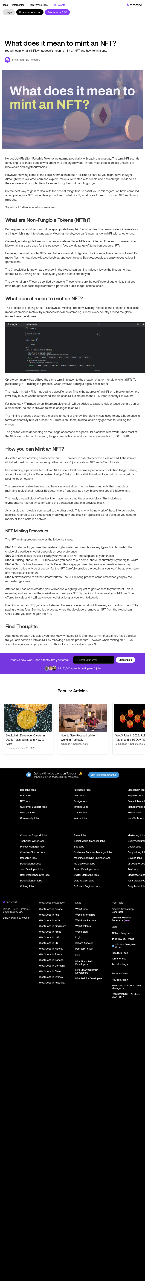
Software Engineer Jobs (87, 886)
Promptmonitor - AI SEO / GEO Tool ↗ (126, 995)
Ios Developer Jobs (84, 863)
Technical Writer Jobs (32, 841)
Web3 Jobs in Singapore (52, 926)
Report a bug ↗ (120, 964)
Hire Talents (58, 5)
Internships (18, 5)
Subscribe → (125, 659)
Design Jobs (80, 801)
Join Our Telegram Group (123, 946)
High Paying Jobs (38, 5)
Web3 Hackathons (85, 920)
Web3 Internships (85, 914)
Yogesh (26, 917)
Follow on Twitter (123, 938)
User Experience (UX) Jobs (35, 875)
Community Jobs (29, 818)
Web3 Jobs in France (50, 954)
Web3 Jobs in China (50, 971)
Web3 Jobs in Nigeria (51, 948)
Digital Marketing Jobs (86, 875)
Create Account (84, 943)
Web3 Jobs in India (49, 920)
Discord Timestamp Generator (123, 910)
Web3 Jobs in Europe (51, 909)
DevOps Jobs (27, 812)
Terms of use (119, 958)
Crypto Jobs (80, 812)
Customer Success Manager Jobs (93, 852)
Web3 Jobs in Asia (49, 914)
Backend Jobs (28, 789)
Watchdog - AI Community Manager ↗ (126, 987)
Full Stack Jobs (82, 789)
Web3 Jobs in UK (48, 943)
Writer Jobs (80, 818)
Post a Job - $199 (57, 12)
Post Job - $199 (83, 948)
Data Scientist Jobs (31, 880)
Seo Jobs (79, 846)
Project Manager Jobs (32, 846)
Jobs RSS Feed (120, 953)
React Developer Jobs (86, 869)
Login (9, 12)
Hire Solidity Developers (88, 978)
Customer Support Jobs (33, 806)
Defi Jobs (79, 795)
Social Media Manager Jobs (89, 841)
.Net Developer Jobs (31, 869)
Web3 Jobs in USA (49, 937)
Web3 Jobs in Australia (52, 982)
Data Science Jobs (30, 863)
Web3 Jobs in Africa (50, 931)
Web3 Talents (83, 926)
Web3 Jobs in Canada (51, 960)
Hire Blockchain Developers (84, 963)
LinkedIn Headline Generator (121, 919)
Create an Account (30, 12)
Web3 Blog (81, 931)
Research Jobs (28, 858)
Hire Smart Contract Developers (86, 971)
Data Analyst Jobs (84, 880)
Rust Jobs (25, 795)
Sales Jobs (80, 835)
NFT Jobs (25, 801)
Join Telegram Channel (104, 774)
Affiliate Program (121, 933)
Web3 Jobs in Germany (52, 965)
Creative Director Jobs (32, 852)
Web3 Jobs (81, 909)
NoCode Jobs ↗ (120, 979)
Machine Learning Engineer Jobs (92, 858)
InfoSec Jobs (81, 806)
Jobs (5, 5)
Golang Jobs (27, 886)
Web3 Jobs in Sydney (51, 977)
